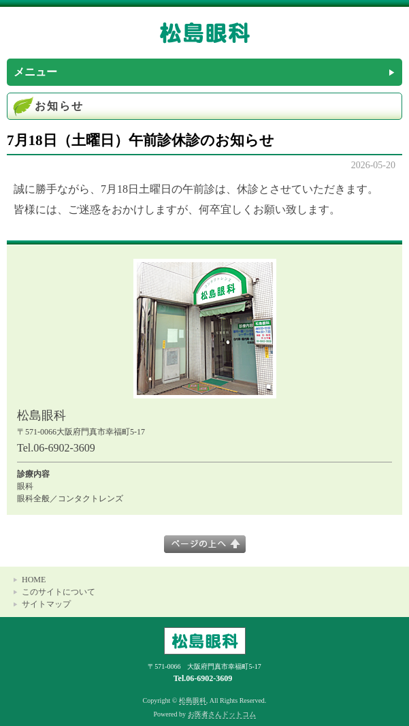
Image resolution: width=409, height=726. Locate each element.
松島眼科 (192, 700)
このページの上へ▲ (205, 544)
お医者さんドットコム (222, 714)
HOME (34, 579)
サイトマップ (46, 604)
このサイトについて (58, 592)
